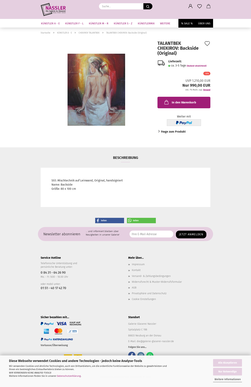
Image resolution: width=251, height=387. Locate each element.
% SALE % (187, 23)
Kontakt (136, 270)
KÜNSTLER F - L (74, 23)
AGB (134, 287)
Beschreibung (125, 157)
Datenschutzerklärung (69, 376)
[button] (190, 6)
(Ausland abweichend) (197, 66)
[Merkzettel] (199, 6)
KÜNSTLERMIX (146, 23)
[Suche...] (147, 6)
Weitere (165, 23)
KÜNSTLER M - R (98, 23)
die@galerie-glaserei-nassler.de (155, 341)
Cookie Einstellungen (144, 299)
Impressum (138, 264)
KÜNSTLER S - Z (123, 23)
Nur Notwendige (227, 371)
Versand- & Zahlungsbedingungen (151, 276)
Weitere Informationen (228, 379)
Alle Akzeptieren (227, 362)
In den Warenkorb (180, 102)
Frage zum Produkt (173, 131)
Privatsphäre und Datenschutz (149, 293)
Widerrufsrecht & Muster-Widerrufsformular (157, 281)
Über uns (204, 23)
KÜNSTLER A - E (50, 23)
